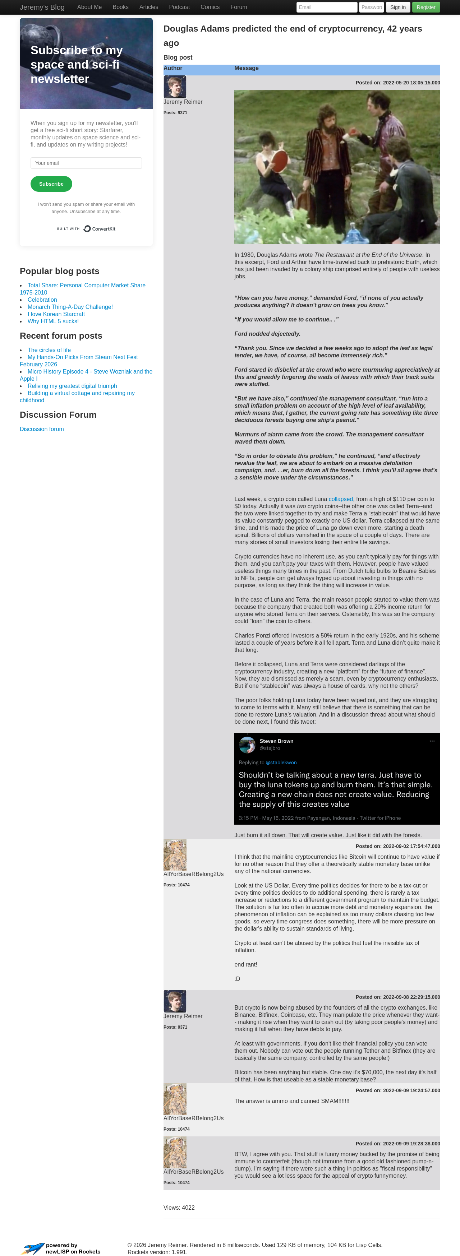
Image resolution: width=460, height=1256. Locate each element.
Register (426, 7)
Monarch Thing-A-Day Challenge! (70, 307)
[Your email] (86, 163)
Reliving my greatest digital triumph (72, 386)
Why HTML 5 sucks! (53, 321)
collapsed (341, 499)
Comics (210, 7)
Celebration (42, 300)
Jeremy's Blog (42, 7)
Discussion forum (42, 429)
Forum (239, 7)
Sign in (398, 7)
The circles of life (49, 350)
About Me (89, 7)
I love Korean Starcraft (56, 314)
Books (120, 7)
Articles (148, 7)
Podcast (179, 7)
